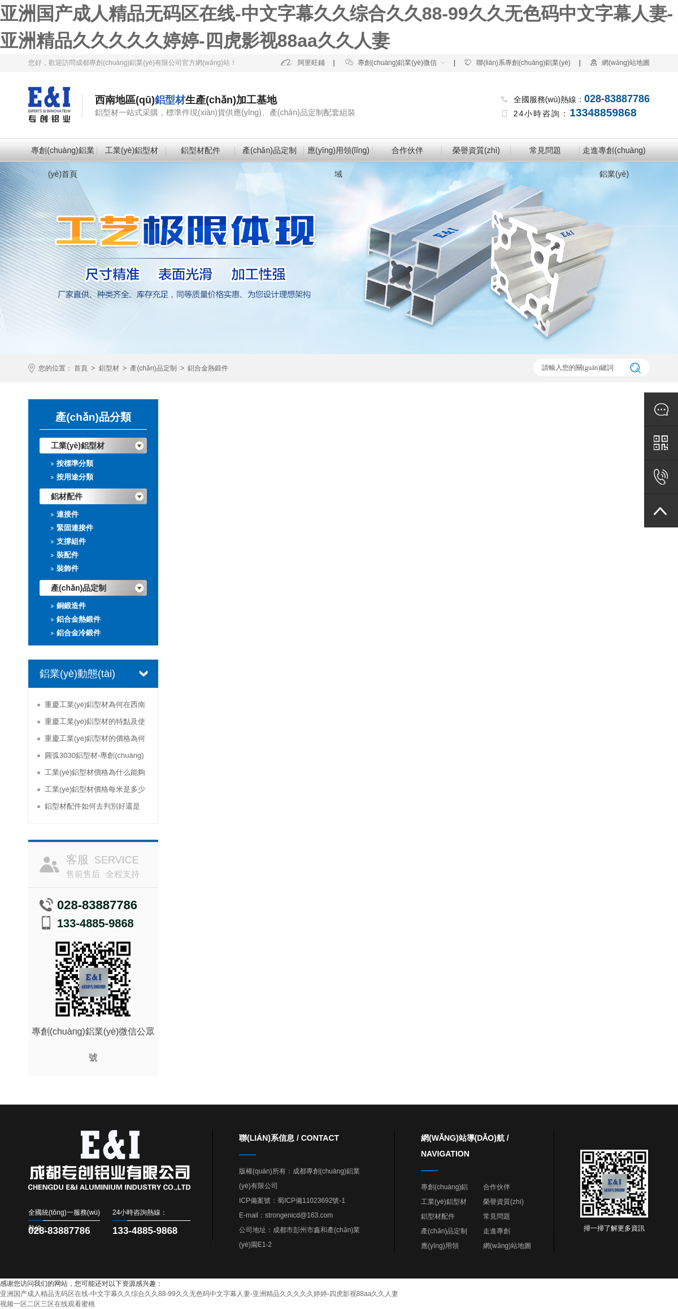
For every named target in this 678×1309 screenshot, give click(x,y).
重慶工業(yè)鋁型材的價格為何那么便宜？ (95, 740)
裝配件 (67, 555)
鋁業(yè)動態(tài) (77, 673)
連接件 (67, 514)
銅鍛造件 (71, 605)
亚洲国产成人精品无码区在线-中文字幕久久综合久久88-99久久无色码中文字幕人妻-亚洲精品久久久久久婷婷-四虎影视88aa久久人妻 (199, 1294)
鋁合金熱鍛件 (208, 368)
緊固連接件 (74, 527)
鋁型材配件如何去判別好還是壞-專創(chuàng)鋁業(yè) (92, 808)
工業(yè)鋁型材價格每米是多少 (95, 789)
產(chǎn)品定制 (269, 150)
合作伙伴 (407, 150)
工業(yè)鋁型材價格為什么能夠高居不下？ (95, 774)
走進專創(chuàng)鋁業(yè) (614, 154)
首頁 (81, 368)
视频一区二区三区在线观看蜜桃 (47, 1304)
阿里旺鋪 (303, 63)
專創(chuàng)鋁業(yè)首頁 (62, 154)
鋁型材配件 (200, 150)
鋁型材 (109, 368)
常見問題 (545, 150)
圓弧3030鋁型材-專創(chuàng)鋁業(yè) (94, 757)
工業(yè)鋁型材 (131, 150)
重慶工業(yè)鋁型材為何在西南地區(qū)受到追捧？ (95, 706)
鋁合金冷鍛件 (78, 633)
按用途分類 (74, 477)
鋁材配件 (66, 496)
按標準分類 (74, 463)
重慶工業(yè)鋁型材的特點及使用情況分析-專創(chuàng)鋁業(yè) (95, 723)
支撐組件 (71, 541)
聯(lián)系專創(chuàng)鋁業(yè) (517, 63)
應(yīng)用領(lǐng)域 (338, 154)
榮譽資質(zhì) (476, 150)
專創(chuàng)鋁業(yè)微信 (391, 63)
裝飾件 (67, 568)
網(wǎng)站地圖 (619, 63)
